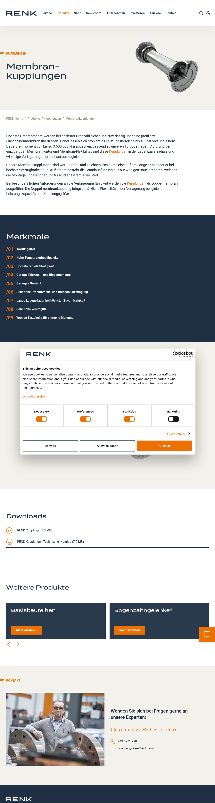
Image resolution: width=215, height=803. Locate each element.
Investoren (137, 15)
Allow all (165, 445)
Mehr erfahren (26, 604)
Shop (77, 15)
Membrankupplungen (80, 92)
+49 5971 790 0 (128, 715)
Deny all (50, 445)
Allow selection (107, 445)
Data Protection (34, 396)
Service (46, 15)
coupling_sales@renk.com (136, 722)
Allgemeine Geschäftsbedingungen (152, 786)
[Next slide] (17, 618)
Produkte (63, 15)
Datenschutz (99, 783)
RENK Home (14, 92)
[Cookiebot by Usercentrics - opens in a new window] (175, 354)
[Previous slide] (9, 618)
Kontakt (171, 15)
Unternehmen (115, 15)
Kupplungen (52, 92)
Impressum (122, 783)
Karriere (155, 15)
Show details (176, 433)
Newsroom (93, 15)
